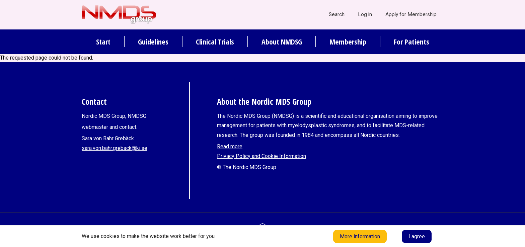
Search (337, 14)
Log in (365, 14)
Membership (347, 41)
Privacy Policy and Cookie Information (261, 156)
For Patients (411, 41)
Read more (229, 146)
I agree (416, 236)
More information (360, 236)
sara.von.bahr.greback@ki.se (114, 148)
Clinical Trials (215, 41)
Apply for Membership (411, 14)
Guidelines (153, 41)
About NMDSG (281, 41)
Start (103, 41)
